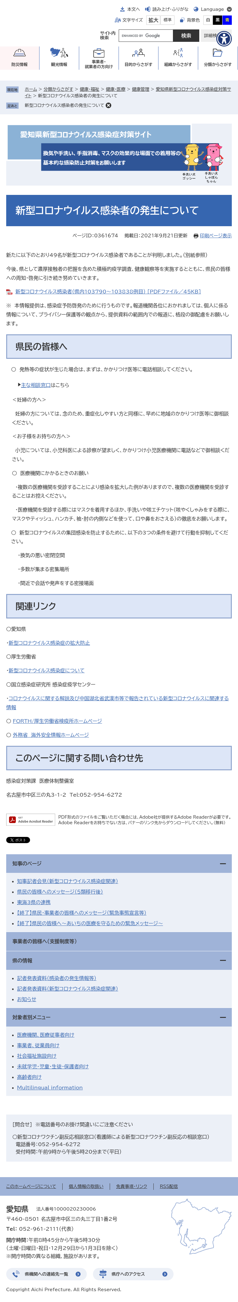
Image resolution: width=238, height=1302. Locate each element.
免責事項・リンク (131, 1186)
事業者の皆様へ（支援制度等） (44, 941)
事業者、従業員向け (38, 1045)
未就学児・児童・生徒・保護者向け (53, 1066)
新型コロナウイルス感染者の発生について (64, 105)
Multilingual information (50, 1087)
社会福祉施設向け (36, 1055)
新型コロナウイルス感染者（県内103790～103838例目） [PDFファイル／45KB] (108, 291)
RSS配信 (169, 1186)
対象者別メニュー (31, 1017)
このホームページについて (31, 1186)
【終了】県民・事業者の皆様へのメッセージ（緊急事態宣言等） (81, 912)
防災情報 (19, 65)
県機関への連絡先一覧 (46, 1274)
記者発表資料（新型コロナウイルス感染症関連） (67, 988)
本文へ (133, 9)
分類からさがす (58, 89)
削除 (108, 105)
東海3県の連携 (34, 902)
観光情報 (59, 65)
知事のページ (27, 863)
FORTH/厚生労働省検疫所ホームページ (57, 721)
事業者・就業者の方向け (99, 64)
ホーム (31, 89)
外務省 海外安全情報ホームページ (51, 734)
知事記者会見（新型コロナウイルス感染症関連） (67, 881)
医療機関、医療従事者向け (45, 1034)
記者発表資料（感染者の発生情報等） (56, 978)
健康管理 (140, 89)
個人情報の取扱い (86, 1186)
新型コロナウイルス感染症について (47, 670)
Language (212, 9)
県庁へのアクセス (128, 1274)
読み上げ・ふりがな (170, 9)
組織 (178, 64)
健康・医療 (116, 89)
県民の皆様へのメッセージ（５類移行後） (60, 891)
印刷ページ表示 (216, 235)
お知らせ (26, 999)
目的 (138, 64)
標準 (168, 20)
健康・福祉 (89, 89)
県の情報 (22, 960)
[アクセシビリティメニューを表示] (224, 38)
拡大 (153, 20)
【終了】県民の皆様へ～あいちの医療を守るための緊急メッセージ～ (90, 923)
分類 (218, 64)
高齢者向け (29, 1077)
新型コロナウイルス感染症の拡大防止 (49, 642)
